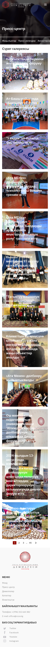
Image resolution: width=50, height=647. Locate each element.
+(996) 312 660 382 (21, 612)
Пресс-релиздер (26, 40)
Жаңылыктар (9, 40)
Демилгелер (8, 591)
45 (30, 543)
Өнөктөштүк (8, 599)
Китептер (6, 595)
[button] (45, 4)
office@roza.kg (16, 616)
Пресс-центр (8, 587)
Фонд (4, 583)
